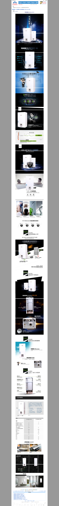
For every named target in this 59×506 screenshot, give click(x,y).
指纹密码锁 (34, 4)
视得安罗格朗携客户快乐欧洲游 (19, 494)
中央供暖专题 (15, 11)
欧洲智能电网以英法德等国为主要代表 (20, 493)
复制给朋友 (27, 489)
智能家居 (36, 4)
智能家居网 (13, 9)
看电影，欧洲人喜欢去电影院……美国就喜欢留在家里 (21, 499)
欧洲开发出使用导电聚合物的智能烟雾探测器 (21, 498)
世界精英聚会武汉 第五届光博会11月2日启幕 (20, 497)
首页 (43, 0)
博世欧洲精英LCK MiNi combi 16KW (25, 9)
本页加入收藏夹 (23, 489)
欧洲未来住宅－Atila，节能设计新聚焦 (20, 495)
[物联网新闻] (15, 493)
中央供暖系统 (18, 9)
